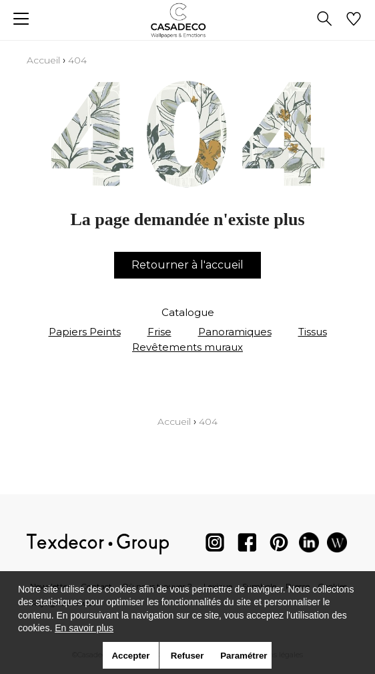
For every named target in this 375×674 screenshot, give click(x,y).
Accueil (43, 60)
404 (77, 60)
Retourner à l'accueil (187, 265)
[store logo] (188, 20)
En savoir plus (84, 628)
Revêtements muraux (187, 347)
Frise (159, 331)
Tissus (312, 331)
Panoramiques (235, 331)
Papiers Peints (85, 331)
